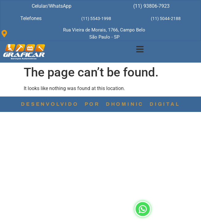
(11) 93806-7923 (151, 6)
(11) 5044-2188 (166, 18)
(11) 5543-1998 (96, 18)
